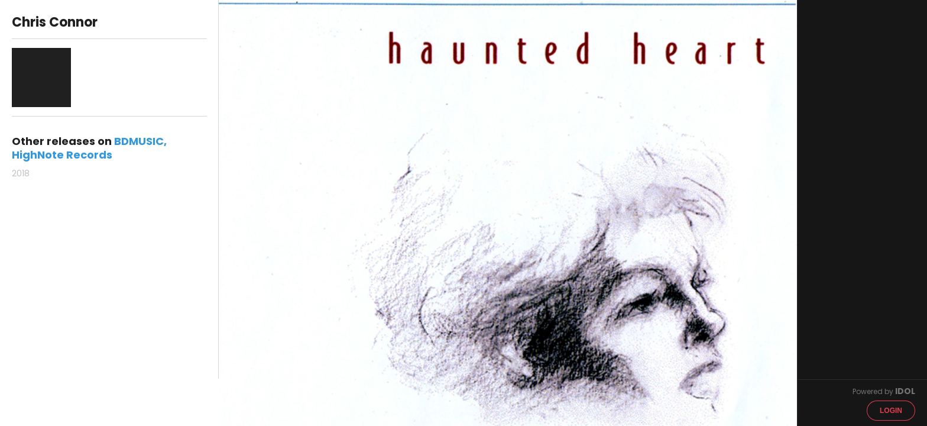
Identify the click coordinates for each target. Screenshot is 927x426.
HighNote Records (62, 154)
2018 (21, 173)
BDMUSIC (139, 141)
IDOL (905, 391)
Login (891, 410)
